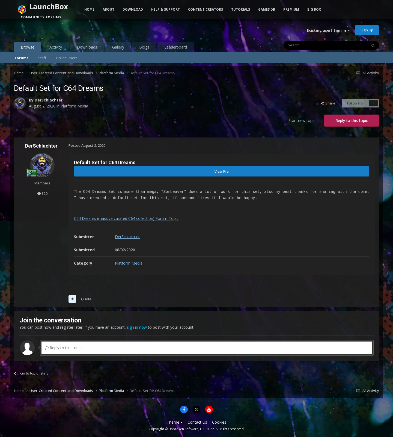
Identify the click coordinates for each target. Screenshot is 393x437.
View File (222, 171)
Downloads (87, 47)
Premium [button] (291, 9)
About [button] (108, 9)
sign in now (137, 327)
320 (42, 193)
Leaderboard (175, 47)
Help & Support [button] (165, 9)
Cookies (219, 422)
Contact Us (197, 422)
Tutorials (240, 9)
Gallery (118, 47)
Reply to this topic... (64, 347)
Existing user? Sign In (328, 30)
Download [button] (133, 9)
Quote (86, 299)
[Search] (312, 45)
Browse (27, 48)
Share (328, 103)
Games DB (266, 9)
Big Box (314, 9)
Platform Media (74, 106)
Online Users (67, 57)
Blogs (144, 47)
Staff (42, 57)
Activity (55, 47)
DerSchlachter (48, 100)
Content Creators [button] (205, 9)
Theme (175, 422)
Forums (21, 57)
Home (89, 9)
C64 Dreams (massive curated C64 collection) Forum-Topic (126, 218)
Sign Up (367, 30)
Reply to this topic (351, 120)
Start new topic (301, 120)
